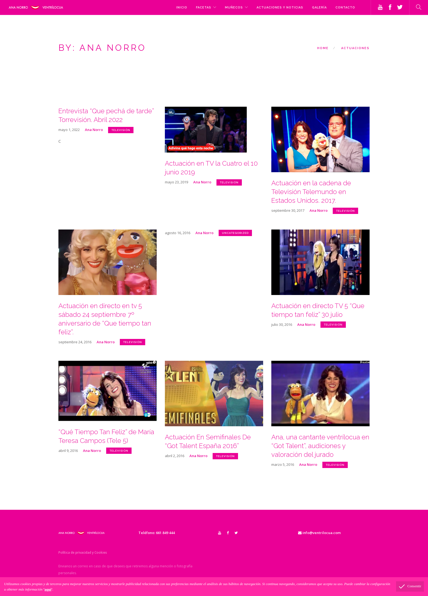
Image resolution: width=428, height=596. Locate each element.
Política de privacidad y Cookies (82, 552)
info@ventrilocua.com (319, 532)
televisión (120, 130)
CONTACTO (345, 7)
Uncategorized (235, 232)
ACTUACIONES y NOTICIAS (280, 7)
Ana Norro (94, 129)
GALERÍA (319, 7)
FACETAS (203, 7)
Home (323, 48)
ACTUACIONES (355, 48)
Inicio (181, 7)
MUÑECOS (234, 7)
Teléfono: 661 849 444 (156, 532)
